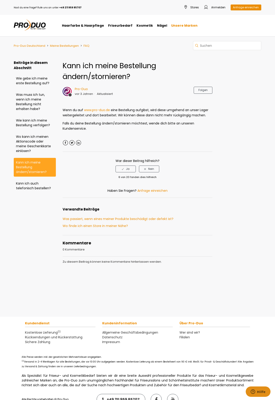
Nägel (162, 25)
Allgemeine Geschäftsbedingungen (130, 332)
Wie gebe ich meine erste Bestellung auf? (32, 80)
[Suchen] (227, 45)
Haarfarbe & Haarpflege (83, 25)
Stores (191, 7)
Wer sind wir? (190, 332)
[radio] (126, 169)
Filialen (185, 337)
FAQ (86, 46)
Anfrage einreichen (246, 7)
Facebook (65, 143)
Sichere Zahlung (37, 342)
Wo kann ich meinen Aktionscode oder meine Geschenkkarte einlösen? (33, 143)
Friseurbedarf (120, 25)
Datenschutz (112, 337)
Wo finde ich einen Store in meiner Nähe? (95, 226)
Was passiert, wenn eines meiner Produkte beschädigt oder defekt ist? (118, 219)
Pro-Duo (81, 89)
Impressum (111, 342)
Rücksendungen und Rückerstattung (53, 337)
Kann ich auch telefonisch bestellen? (33, 185)
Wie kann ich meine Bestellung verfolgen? (33, 122)
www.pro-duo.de (97, 110)
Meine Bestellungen (64, 46)
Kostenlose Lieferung (43, 332)
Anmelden (214, 7)
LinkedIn (78, 143)
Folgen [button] (203, 90)
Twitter (72, 143)
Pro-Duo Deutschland (29, 46)
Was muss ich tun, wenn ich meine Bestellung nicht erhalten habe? (30, 101)
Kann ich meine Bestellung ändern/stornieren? (31, 167)
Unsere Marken (184, 25)
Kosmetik (144, 25)
